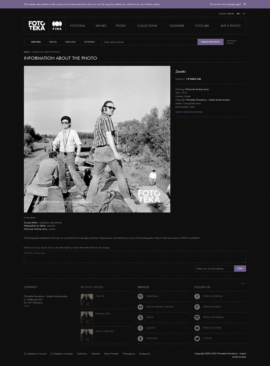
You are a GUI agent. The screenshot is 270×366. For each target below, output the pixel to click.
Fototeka (77, 25)
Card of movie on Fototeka (188, 112)
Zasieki (180, 71)
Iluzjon (146, 327)
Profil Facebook (208, 296)
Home (26, 52)
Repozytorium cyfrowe (156, 306)
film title (36, 42)
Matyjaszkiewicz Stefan (35, 225)
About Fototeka (111, 353)
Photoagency (129, 353)
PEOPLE (121, 25)
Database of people (62, 353)
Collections (82, 353)
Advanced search (232, 42)
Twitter (203, 338)
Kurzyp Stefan (30, 222)
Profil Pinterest (208, 306)
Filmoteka (148, 296)
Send (240, 268)
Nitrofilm (148, 338)
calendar (176, 25)
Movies (101, 25)
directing (70, 42)
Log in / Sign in (226, 14)
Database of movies (35, 353)
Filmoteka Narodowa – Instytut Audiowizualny (208, 99)
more (26, 305)
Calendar (95, 353)
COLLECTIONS (147, 25)
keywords (89, 42)
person (53, 42)
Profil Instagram (208, 317)
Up (243, 283)
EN (238, 14)
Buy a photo (230, 25)
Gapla (145, 317)
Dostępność (144, 353)
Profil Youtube (207, 327)
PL (244, 14)
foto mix (202, 25)
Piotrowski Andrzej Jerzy (197, 89)
